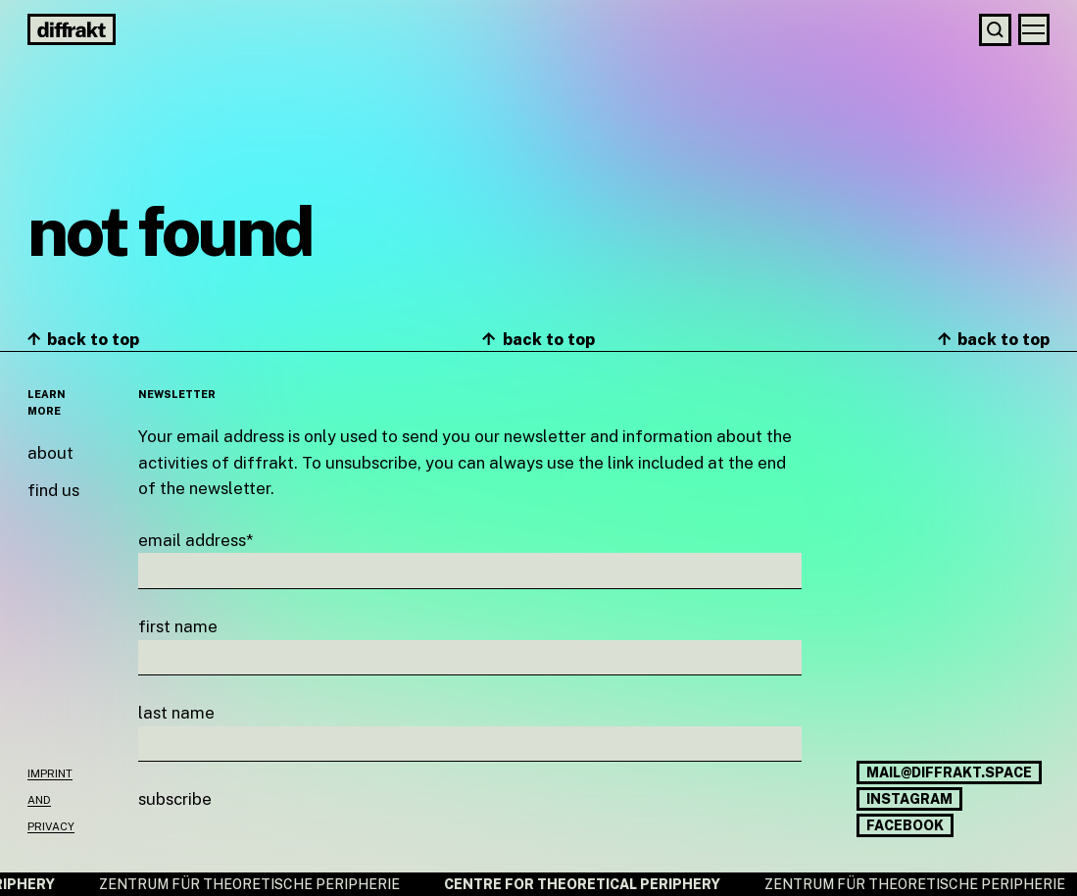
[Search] (995, 30)
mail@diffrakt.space (949, 772)
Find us (53, 490)
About (50, 453)
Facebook (905, 825)
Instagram (909, 799)
